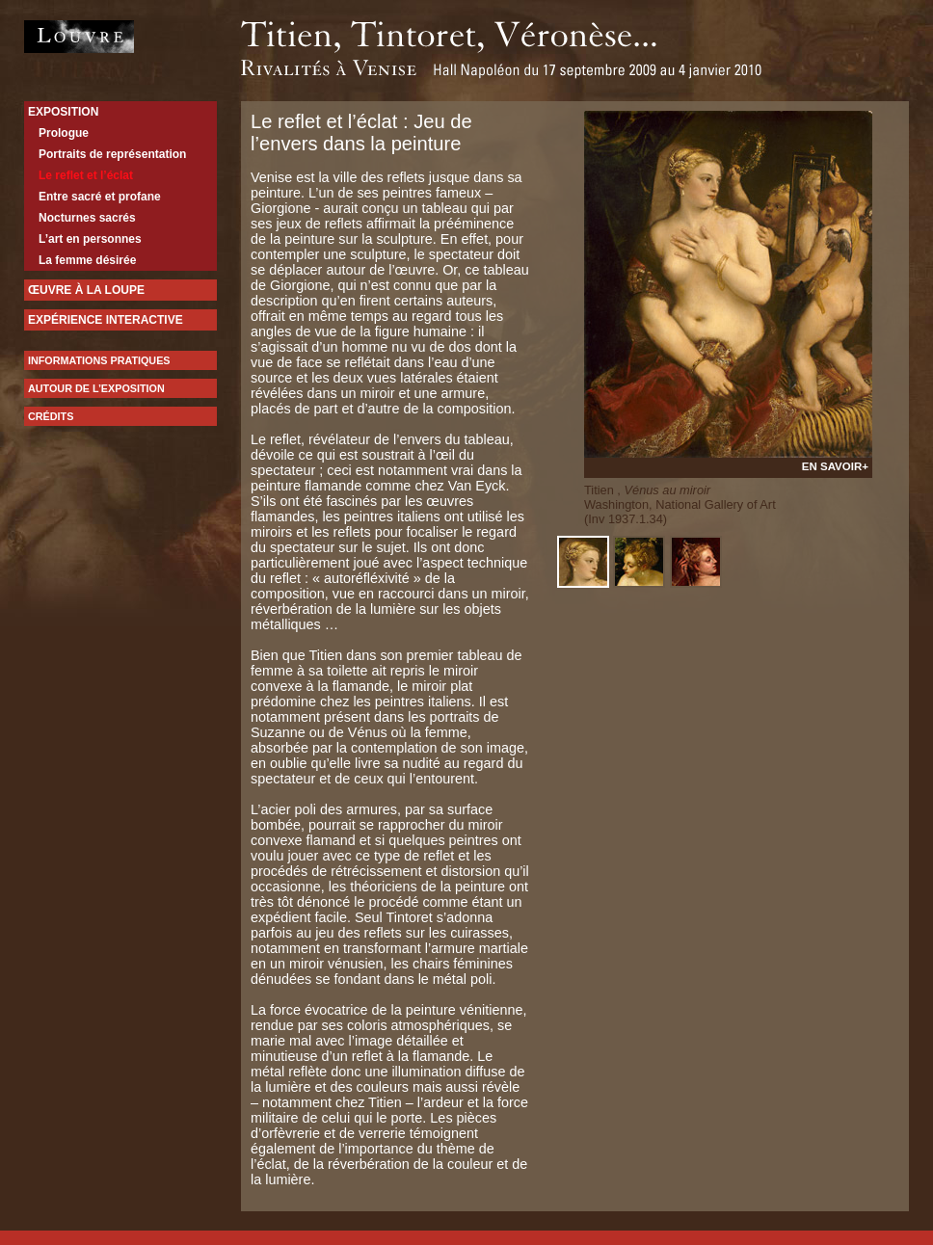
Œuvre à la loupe (86, 290)
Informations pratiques (99, 360)
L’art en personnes (90, 239)
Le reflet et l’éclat (86, 175)
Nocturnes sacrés (87, 218)
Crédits (50, 416)
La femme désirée (87, 260)
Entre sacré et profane (100, 196)
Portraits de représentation (112, 154)
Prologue (64, 133)
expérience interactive (105, 320)
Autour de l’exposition (96, 388)
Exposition (63, 112)
